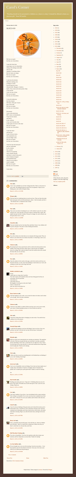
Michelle (12, 337)
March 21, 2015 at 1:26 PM (16, 299)
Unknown (12, 244)
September (59, 55)
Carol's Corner (17, 7)
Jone (11, 183)
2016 (56, 44)
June (57, 62)
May (57, 64)
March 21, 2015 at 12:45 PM (16, 228)
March (58, 69)
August (58, 57)
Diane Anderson (14, 293)
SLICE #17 (58, 97)
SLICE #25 (58, 79)
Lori (11, 392)
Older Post (45, 458)
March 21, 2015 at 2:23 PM (16, 321)
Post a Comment (12, 454)
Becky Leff (12, 420)
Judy (11, 315)
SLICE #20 (58, 90)
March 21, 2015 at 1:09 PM (16, 239)
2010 (56, 160)
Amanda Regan (14, 326)
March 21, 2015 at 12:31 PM (16, 191)
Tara (11, 259)
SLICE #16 (58, 99)
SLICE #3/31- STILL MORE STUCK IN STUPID (62, 136)
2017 (56, 41)
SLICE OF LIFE (60, 111)
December (58, 48)
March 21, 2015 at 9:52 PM (16, 439)
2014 (56, 151)
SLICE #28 (58, 73)
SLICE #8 (58, 121)
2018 (56, 39)
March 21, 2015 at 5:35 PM (16, 374)
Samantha (12, 222)
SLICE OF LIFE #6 (60, 125)
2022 (56, 30)
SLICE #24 (58, 81)
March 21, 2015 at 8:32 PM (16, 428)
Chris (11, 353)
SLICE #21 (58, 88)
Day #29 (58, 70)
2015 (56, 46)
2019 (56, 37)
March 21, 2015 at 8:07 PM (16, 415)
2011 (56, 158)
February (58, 146)
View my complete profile (59, 181)
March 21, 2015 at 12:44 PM (16, 217)
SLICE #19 (58, 93)
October (58, 53)
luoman (40, 469)
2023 (56, 28)
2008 (56, 165)
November (59, 50)
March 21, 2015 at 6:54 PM (16, 399)
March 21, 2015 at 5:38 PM (16, 387)
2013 (56, 154)
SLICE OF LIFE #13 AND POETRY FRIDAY (62, 108)
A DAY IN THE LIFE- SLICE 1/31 (61, 143)
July (57, 59)
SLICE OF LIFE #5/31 (61, 128)
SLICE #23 (58, 84)
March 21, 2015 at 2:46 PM (16, 332)
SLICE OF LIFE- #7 (61, 123)
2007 (56, 167)
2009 (56, 163)
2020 (56, 34)
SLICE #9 (58, 119)
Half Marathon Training (16, 433)
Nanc (11, 208)
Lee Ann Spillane (14, 444)
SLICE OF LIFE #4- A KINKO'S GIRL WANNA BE (62, 132)
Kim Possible (13, 379)
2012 (56, 156)
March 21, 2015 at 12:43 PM (16, 203)
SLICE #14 (58, 105)
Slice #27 (58, 75)
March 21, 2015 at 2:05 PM (16, 310)
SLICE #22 (58, 86)
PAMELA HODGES (15, 271)
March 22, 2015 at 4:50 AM (16, 451)
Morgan (12, 196)
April (57, 66)
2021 (56, 32)
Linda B (12, 404)
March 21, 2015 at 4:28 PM (16, 359)
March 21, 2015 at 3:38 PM (16, 348)
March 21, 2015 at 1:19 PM (16, 288)
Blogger (50, 469)
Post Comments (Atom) (18, 460)
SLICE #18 (58, 95)
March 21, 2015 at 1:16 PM (16, 266)
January (58, 148)
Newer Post (9, 458)
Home (6, 20)
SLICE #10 (58, 117)
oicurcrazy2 (13, 364)
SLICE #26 (58, 77)
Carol (56, 174)
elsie (11, 233)
